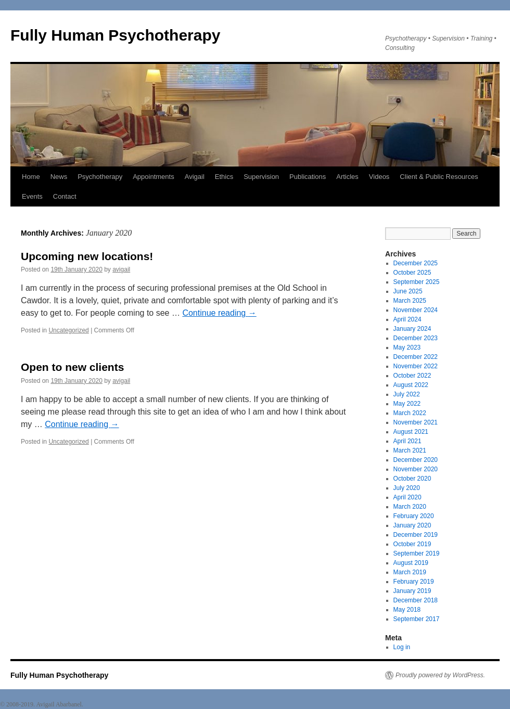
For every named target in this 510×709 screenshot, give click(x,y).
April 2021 (407, 441)
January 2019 (412, 591)
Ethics (224, 177)
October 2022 (412, 375)
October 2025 (412, 272)
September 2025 (416, 282)
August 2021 (410, 431)
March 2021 (409, 450)
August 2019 (410, 562)
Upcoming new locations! (87, 256)
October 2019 (412, 544)
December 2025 (415, 263)
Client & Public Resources (439, 177)
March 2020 (409, 506)
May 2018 (407, 609)
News (59, 177)
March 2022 (409, 413)
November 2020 (415, 469)
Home (31, 177)
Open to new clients (72, 367)
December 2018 (415, 600)
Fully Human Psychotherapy (115, 35)
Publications (307, 177)
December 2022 (415, 356)
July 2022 (406, 394)
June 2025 (408, 291)
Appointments (153, 177)
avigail (121, 269)
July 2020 (406, 488)
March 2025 (409, 300)
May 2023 (407, 347)
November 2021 (415, 422)
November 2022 (415, 366)
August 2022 (410, 385)
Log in (402, 647)
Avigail (195, 177)
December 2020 (415, 459)
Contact (64, 196)
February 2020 (413, 516)
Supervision (261, 177)
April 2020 (407, 497)
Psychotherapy (100, 177)
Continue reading (219, 312)
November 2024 (415, 310)
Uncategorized (68, 330)
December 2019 (415, 534)
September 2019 (416, 553)
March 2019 (409, 572)
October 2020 (412, 478)
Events (32, 196)
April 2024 (407, 319)
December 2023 (415, 338)
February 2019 (413, 581)
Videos (379, 177)
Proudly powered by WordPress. (440, 675)
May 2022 (407, 403)
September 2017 (416, 619)
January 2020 (412, 525)
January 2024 (412, 328)
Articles (347, 177)
